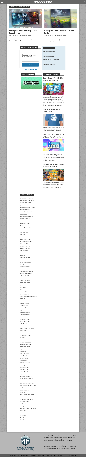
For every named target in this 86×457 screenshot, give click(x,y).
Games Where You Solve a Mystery (51, 59)
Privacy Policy (42, 455)
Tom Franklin (24, 35)
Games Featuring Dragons (49, 51)
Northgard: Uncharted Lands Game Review (59, 31)
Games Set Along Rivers (48, 56)
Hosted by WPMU (58, 455)
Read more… (60, 105)
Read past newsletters (30, 69)
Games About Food (47, 62)
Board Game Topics (49, 48)
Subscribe (33, 455)
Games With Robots (47, 54)
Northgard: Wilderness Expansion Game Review (23, 31)
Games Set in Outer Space (49, 64)
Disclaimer (50, 455)
